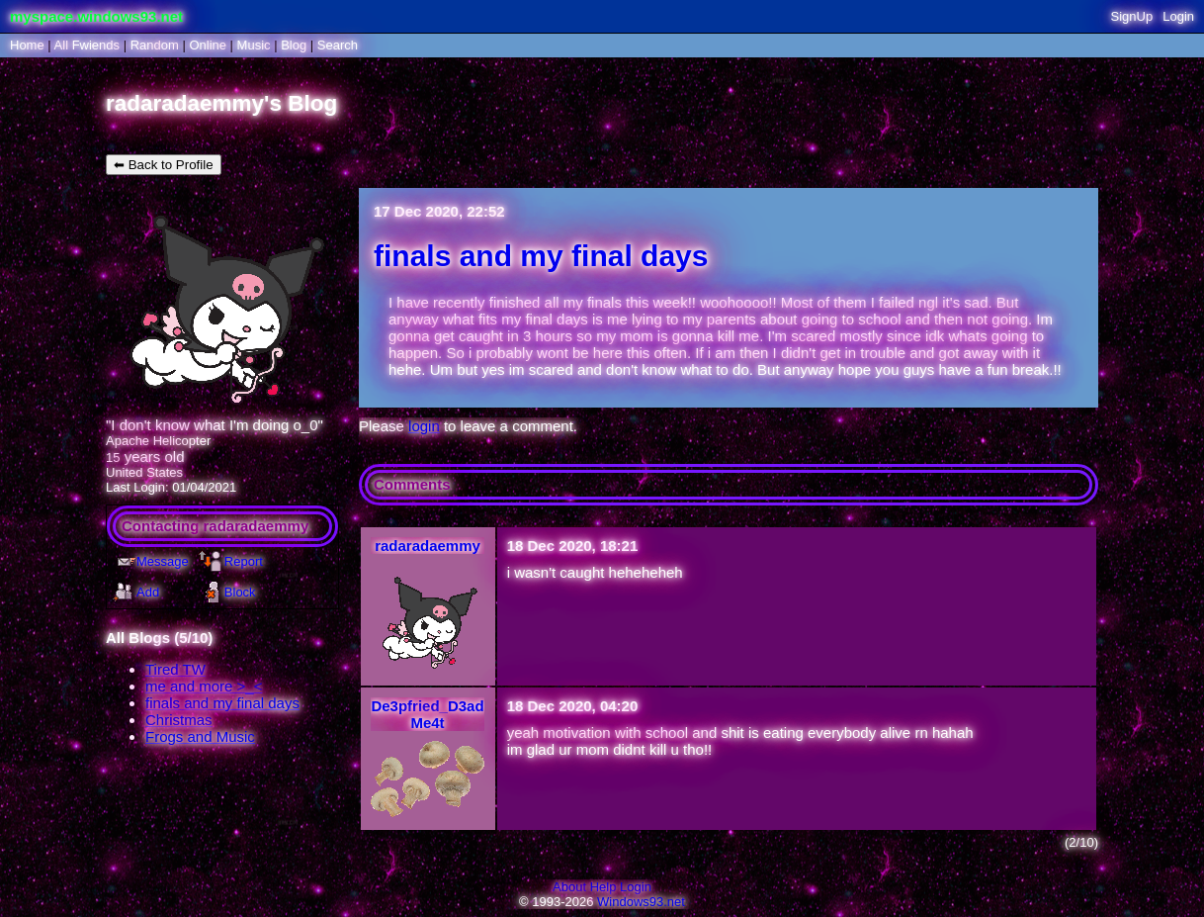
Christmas (179, 719)
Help (603, 886)
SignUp (1132, 16)
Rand (154, 45)
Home (27, 45)
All (87, 45)
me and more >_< (203, 686)
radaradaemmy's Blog (221, 103)
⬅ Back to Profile (164, 164)
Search (337, 45)
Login (1178, 16)
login (424, 425)
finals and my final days (222, 702)
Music (254, 45)
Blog (293, 45)
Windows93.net (641, 901)
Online (207, 45)
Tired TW (175, 669)
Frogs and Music (200, 736)
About (569, 886)
